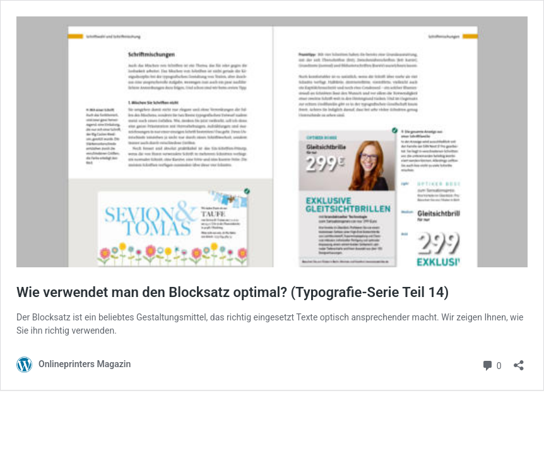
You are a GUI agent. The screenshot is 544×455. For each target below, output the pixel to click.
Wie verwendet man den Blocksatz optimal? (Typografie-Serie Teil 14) (232, 292)
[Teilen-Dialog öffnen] (519, 361)
